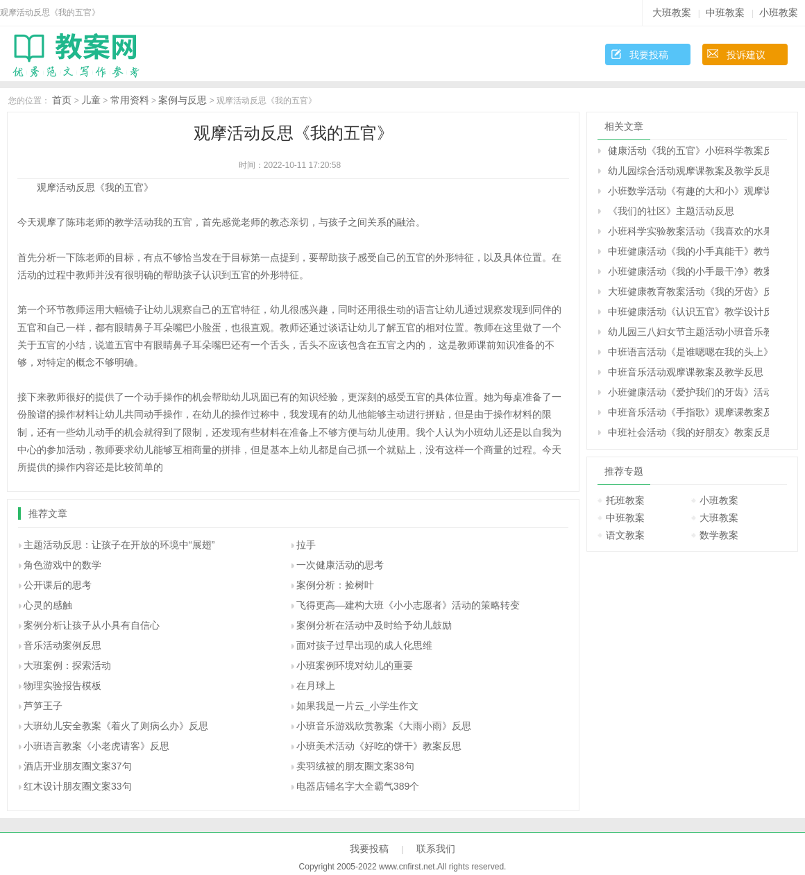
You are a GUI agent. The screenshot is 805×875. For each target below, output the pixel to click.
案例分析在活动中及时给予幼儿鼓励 (374, 625)
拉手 (306, 544)
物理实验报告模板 (62, 685)
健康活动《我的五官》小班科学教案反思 (688, 150)
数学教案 (719, 535)
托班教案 (625, 500)
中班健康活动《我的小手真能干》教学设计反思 (688, 251)
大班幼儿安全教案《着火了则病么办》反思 (116, 725)
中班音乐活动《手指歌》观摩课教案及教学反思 (688, 412)
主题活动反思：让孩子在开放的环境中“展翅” (119, 544)
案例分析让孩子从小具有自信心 (92, 625)
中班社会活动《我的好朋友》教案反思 (688, 432)
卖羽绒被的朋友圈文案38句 (355, 766)
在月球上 (315, 685)
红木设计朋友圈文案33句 (78, 786)
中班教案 (725, 12)
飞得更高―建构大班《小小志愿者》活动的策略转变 (408, 605)
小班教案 (778, 12)
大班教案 (671, 12)
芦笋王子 (43, 705)
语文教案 (625, 535)
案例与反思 (182, 99)
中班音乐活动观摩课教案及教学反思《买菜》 (688, 371)
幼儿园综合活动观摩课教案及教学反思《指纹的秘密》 (688, 170)
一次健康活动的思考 (340, 564)
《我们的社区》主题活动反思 (671, 210)
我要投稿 (648, 54)
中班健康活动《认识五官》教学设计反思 (688, 311)
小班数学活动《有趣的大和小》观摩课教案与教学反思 (688, 190)
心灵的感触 (48, 605)
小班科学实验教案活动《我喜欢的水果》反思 (688, 231)
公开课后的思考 (58, 585)
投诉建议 (746, 54)
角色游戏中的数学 (62, 564)
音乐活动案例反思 (62, 645)
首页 (61, 99)
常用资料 (129, 99)
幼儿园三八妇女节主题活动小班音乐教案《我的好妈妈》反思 (688, 331)
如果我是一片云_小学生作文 (357, 705)
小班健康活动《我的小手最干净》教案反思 (688, 271)
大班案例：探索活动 (67, 665)
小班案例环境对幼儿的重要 (354, 665)
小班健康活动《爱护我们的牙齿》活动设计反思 (688, 392)
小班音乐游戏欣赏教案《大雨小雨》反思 (383, 725)
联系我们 (435, 848)
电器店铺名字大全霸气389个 (357, 786)
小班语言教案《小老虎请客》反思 (96, 745)
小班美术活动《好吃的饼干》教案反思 (378, 745)
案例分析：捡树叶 (335, 585)
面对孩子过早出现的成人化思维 (364, 645)
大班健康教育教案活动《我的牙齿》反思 (688, 291)
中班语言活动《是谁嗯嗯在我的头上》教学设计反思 (688, 351)
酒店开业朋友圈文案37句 (78, 766)
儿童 (91, 99)
